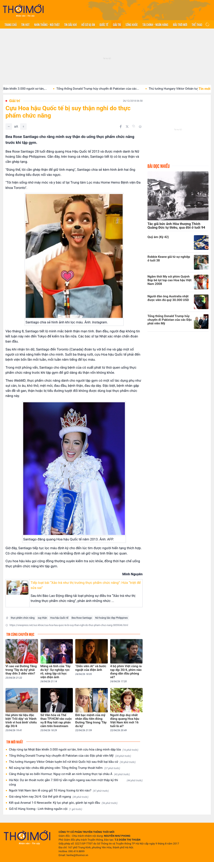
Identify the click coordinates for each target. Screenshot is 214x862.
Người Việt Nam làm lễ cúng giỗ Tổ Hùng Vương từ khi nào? (59, 791)
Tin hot (25, 24)
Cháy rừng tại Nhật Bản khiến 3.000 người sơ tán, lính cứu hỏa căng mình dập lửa (73, 750)
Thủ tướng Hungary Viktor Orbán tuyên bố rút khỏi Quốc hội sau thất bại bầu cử (72, 762)
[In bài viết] (140, 126)
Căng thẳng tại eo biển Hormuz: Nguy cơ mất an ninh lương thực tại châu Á (69, 774)
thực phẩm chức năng (23, 617)
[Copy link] (133, 126)
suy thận (42, 617)
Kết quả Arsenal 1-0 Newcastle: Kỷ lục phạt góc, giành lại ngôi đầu (63, 803)
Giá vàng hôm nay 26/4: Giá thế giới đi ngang (48, 797)
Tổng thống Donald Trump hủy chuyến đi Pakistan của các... (104, 88)
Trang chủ (10, 24)
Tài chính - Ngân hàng (155, 24)
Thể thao (197, 24)
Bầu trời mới (180, 24)
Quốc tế (103, 24)
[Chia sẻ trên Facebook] (120, 126)
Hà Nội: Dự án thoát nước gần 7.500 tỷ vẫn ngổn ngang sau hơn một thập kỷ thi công (76, 782)
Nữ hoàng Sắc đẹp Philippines (111, 617)
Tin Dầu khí (70, 24)
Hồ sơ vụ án (88, 24)
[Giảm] (8, 126)
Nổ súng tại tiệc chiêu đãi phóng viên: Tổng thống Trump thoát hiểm (64, 768)
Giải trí (117, 24)
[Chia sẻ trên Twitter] (127, 126)
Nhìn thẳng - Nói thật (47, 24)
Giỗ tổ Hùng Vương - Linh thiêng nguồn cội (45, 809)
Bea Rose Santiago (82, 617)
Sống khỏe (132, 24)
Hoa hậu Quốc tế (59, 617)
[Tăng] (23, 126)
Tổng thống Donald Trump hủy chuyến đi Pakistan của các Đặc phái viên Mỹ (70, 756)
